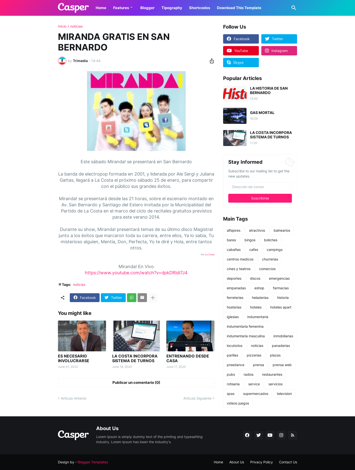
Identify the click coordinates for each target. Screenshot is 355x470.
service (254, 384)
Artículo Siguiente (197, 398)
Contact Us (288, 462)
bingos (250, 240)
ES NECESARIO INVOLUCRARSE (73, 358)
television (284, 393)
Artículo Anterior (74, 398)
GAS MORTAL (262, 113)
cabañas (234, 249)
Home (101, 7)
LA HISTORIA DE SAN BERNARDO (269, 90)
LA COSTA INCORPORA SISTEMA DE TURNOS (135, 358)
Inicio (62, 26)
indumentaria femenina (245, 326)
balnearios (282, 230)
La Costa (209, 254)
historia (283, 297)
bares (231, 240)
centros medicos (240, 259)
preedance (235, 365)
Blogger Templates (93, 462)
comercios (267, 269)
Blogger (147, 7)
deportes (234, 278)
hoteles (256, 307)
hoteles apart (280, 307)
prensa (258, 365)
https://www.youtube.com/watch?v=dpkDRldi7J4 (136, 272)
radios (248, 374)
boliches (270, 240)
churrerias (270, 259)
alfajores (233, 230)
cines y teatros (238, 269)
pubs (231, 374)
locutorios (234, 345)
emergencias (279, 278)
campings (275, 249)
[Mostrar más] (153, 297)
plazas (275, 355)
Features (121, 7)
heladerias (260, 297)
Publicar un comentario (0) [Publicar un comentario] (136, 382)
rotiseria (233, 384)
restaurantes (272, 374)
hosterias (234, 307)
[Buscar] (293, 8)
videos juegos (238, 403)
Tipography (171, 7)
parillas (232, 355)
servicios (275, 384)
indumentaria (257, 317)
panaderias (281, 345)
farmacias (281, 288)
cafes (253, 249)
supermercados (255, 393)
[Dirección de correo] (260, 186)
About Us (236, 462)
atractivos (257, 230)
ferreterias (235, 297)
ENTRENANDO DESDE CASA (187, 358)
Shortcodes (199, 7)
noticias (76, 26)
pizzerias (254, 355)
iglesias (233, 317)
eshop (259, 288)
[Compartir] (210, 61)
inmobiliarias (283, 336)
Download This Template (239, 7)
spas (230, 393)
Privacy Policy (261, 462)
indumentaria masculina (246, 336)
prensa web (282, 365)
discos (255, 278)
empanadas (236, 288)
